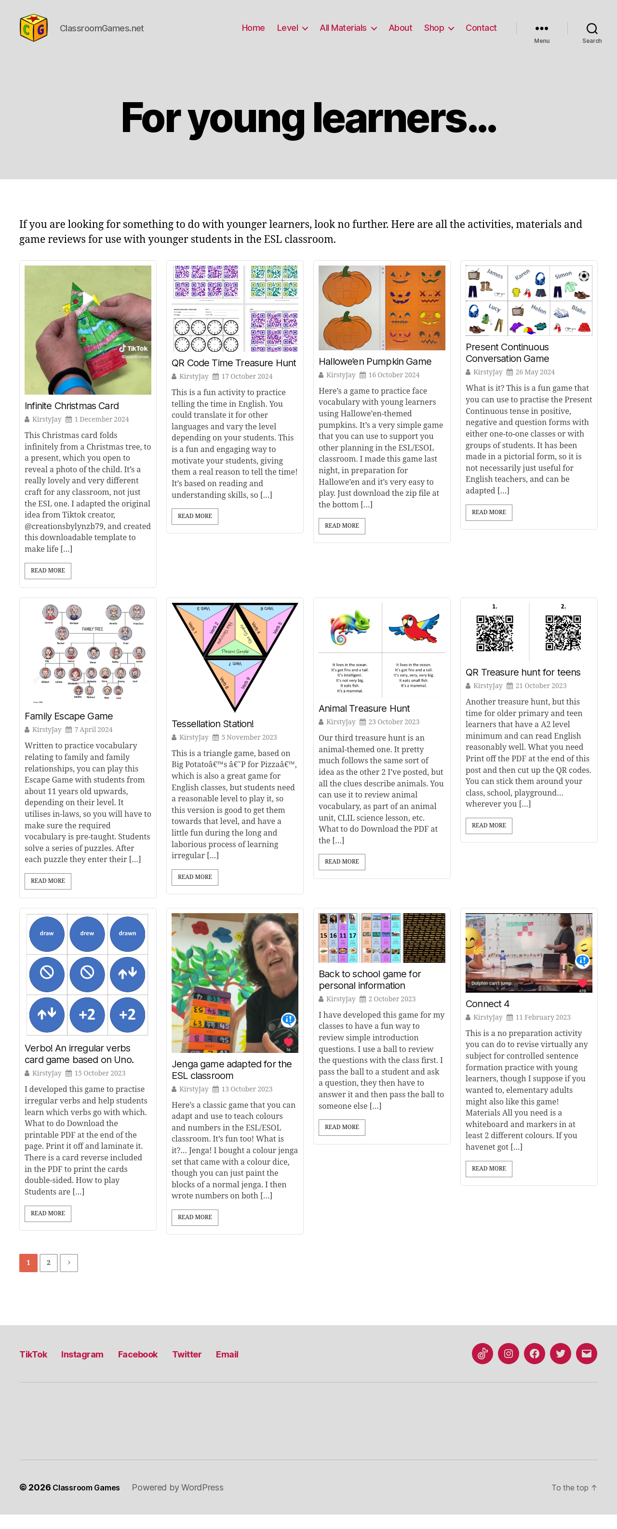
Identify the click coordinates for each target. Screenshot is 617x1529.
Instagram (96, 1368)
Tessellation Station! (213, 738)
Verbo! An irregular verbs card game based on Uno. (79, 1068)
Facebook (165, 1368)
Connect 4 (488, 1018)
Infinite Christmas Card (72, 420)
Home (253, 35)
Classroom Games (91, 1502)
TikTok (37, 1368)
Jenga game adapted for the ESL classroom (232, 1084)
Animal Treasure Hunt (364, 723)
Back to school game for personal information (370, 994)
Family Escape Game (69, 730)
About (401, 35)
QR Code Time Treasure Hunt (234, 377)
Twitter (226, 1368)
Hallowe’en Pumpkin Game (375, 376)
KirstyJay (47, 434)
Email (274, 1368)
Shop (434, 35)
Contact (481, 35)
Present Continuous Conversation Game (507, 367)
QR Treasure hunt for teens (523, 686)
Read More (48, 585)
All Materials (343, 35)
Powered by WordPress (187, 1502)
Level (287, 35)
